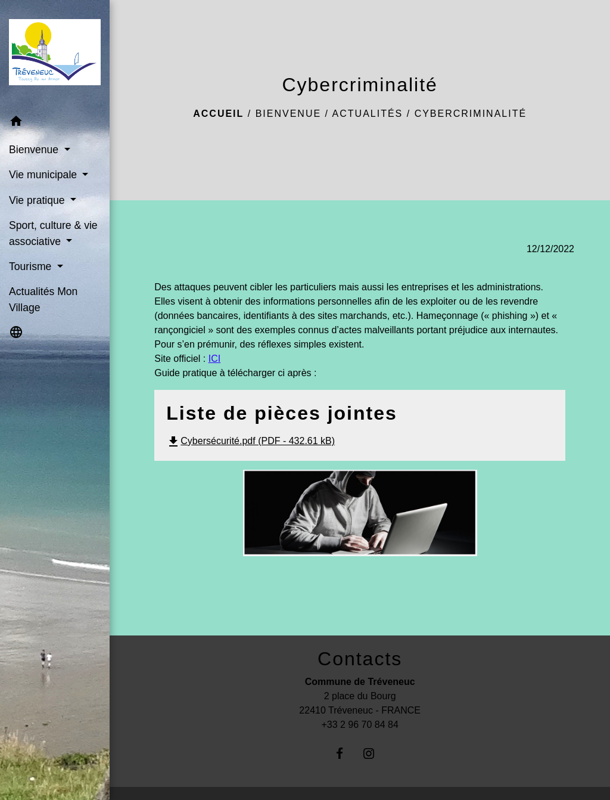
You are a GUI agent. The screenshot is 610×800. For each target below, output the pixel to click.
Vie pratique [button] (38, 200)
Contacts (360, 658)
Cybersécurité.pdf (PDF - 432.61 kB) (250, 441)
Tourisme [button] (31, 266)
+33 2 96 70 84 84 (359, 725)
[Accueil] (55, 54)
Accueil (218, 113)
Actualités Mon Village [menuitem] (43, 299)
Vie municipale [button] (44, 175)
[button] (55, 123)
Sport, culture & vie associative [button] (53, 233)
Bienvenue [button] (35, 150)
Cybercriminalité (471, 113)
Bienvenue (288, 113)
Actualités (367, 113)
